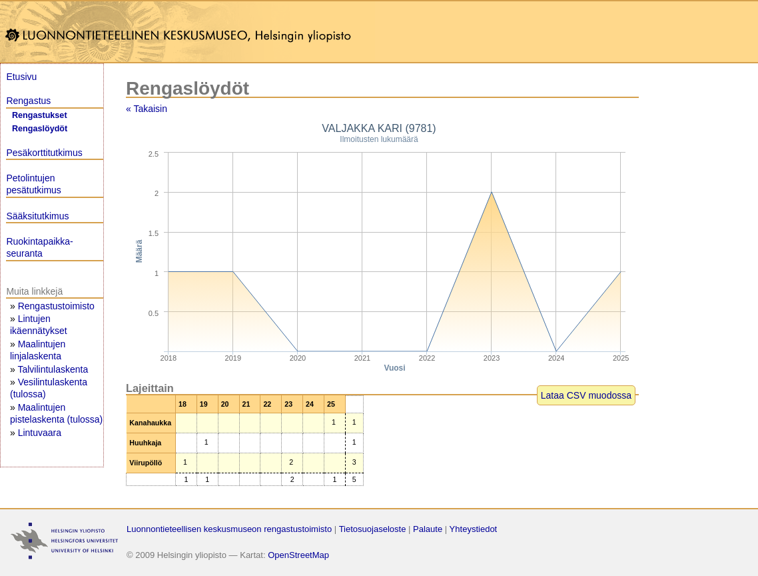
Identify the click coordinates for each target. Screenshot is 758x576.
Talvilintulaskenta (52, 369)
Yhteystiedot (474, 529)
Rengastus (28, 100)
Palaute (427, 529)
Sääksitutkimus (37, 216)
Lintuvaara (39, 432)
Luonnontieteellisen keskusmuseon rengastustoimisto (229, 529)
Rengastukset (39, 115)
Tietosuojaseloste (372, 529)
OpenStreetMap (298, 555)
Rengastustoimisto (56, 306)
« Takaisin (146, 108)
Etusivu (21, 76)
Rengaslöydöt (39, 128)
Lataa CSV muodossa (586, 395)
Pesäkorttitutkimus (44, 152)
